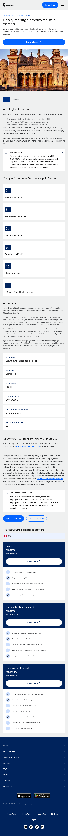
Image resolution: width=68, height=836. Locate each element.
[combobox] (34, 536)
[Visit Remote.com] (8, 6)
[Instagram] (42, 827)
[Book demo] (50, 5)
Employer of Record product (50, 478)
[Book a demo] (13, 518)
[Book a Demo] (34, 42)
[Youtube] (25, 827)
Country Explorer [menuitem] (12, 15)
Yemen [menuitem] (26, 15)
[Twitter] (37, 827)
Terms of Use (41, 814)
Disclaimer (55, 814)
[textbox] (34, 536)
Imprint (34, 820)
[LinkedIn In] (31, 827)
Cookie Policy (26, 814)
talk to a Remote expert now (27, 446)
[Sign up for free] (36, 518)
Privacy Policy (11, 814)
